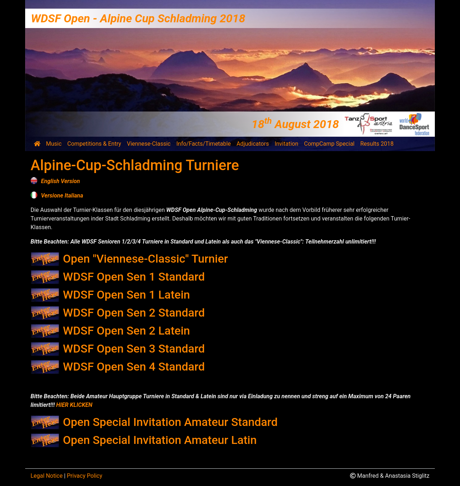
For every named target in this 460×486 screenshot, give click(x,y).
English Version (60, 181)
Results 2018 (377, 143)
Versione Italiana (62, 195)
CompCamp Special (329, 143)
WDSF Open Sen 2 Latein (126, 330)
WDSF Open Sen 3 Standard (134, 348)
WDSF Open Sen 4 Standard (134, 366)
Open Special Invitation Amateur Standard (170, 422)
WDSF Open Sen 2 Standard (134, 312)
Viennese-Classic (149, 143)
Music (53, 143)
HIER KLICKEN (74, 404)
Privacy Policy (84, 475)
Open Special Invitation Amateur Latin (160, 440)
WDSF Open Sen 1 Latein (126, 294)
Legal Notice (47, 475)
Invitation (286, 143)
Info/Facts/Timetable (203, 143)
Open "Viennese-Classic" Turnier (145, 258)
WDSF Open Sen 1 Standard (134, 276)
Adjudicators (252, 143)
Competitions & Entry (94, 143)
